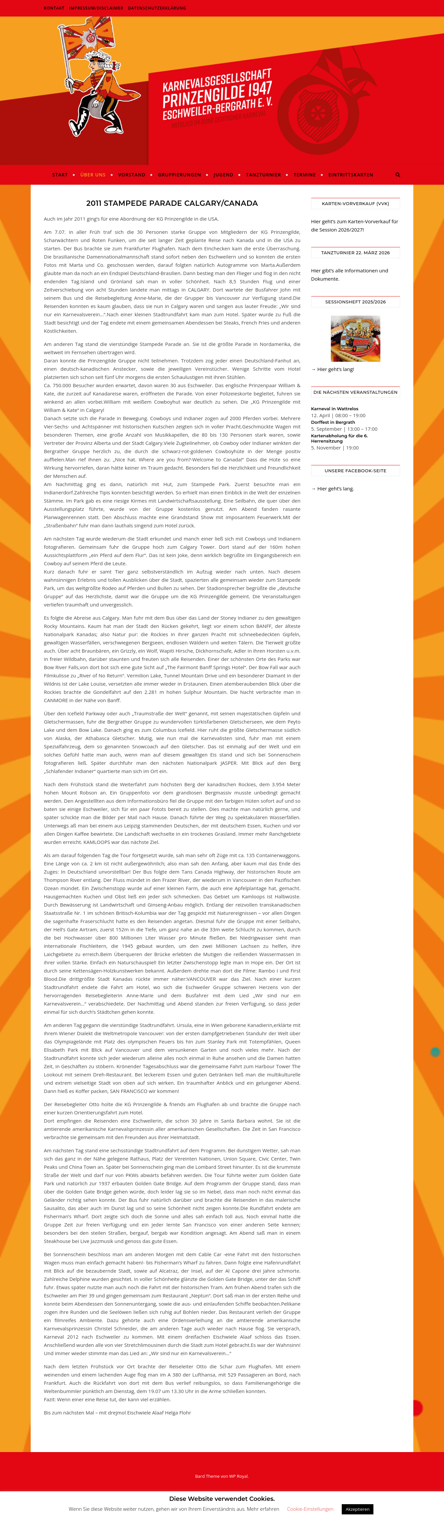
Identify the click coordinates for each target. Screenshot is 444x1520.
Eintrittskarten (351, 174)
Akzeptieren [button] (357, 1509)
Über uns (93, 174)
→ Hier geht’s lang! (332, 369)
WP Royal (238, 1476)
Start (60, 174)
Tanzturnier (263, 174)
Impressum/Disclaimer (96, 8)
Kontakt (54, 8)
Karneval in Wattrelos (334, 408)
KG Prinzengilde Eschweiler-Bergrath (222, 86)
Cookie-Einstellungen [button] (310, 1508)
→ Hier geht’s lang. (332, 488)
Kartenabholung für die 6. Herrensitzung (339, 438)
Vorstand (131, 174)
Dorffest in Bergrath (333, 422)
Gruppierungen (179, 174)
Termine (305, 174)
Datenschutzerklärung (157, 8)
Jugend (224, 174)
